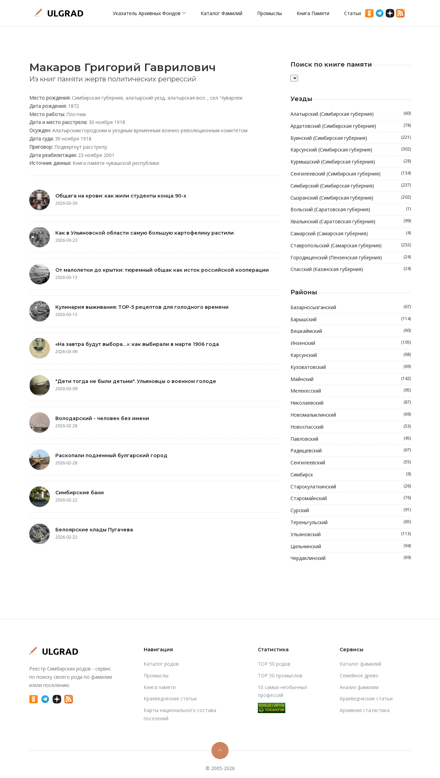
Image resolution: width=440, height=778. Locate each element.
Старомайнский (350, 498)
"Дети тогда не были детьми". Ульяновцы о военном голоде (135, 381)
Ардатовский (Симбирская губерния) (350, 126)
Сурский (350, 510)
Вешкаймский (350, 331)
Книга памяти (313, 13)
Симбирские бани (79, 492)
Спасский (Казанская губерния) (350, 269)
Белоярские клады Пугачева (94, 530)
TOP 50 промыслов (280, 675)
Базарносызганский (350, 307)
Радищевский (350, 451)
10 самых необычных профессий (282, 691)
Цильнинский (350, 546)
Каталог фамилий (221, 13)
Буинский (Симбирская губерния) (350, 138)
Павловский (350, 439)
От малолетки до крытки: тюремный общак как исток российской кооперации (162, 270)
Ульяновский (350, 534)
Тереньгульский (350, 522)
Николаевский (350, 403)
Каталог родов (161, 664)
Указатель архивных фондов (149, 13)
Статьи (352, 13)
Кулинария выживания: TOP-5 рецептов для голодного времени (142, 307)
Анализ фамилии (359, 687)
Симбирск (350, 475)
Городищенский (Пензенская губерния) (350, 257)
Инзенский (350, 343)
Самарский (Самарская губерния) (350, 233)
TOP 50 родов (274, 664)
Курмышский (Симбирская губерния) (350, 162)
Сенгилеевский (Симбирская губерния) (350, 174)
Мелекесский (350, 391)
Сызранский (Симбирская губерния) (350, 198)
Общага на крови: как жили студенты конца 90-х (120, 196)
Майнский (350, 379)
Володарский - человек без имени (102, 418)
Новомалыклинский (350, 415)
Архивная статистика (364, 710)
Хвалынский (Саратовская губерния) (350, 221)
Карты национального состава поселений (180, 714)
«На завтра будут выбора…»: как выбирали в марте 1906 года (137, 344)
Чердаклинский (350, 558)
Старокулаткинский (350, 487)
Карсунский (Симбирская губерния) (350, 150)
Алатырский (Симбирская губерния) (350, 114)
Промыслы (269, 13)
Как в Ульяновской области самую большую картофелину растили (144, 233)
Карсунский (350, 355)
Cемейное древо (359, 675)
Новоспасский (350, 427)
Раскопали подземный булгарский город (111, 455)
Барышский (350, 319)
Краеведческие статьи (170, 698)
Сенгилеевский (350, 463)
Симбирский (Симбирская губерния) (350, 186)
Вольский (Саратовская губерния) (350, 209)
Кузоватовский (350, 367)
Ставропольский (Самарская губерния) (350, 245)
